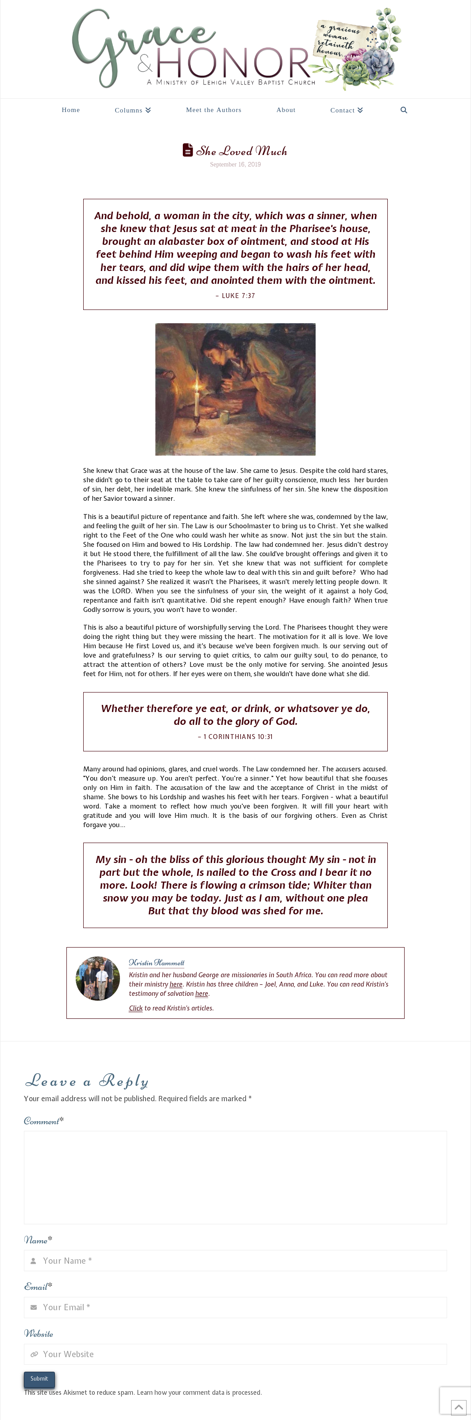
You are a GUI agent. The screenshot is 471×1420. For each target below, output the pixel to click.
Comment (44, 1120)
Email (38, 1286)
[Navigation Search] (404, 108)
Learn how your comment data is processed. (199, 1393)
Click (136, 1008)
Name (38, 1240)
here (176, 984)
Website (38, 1333)
